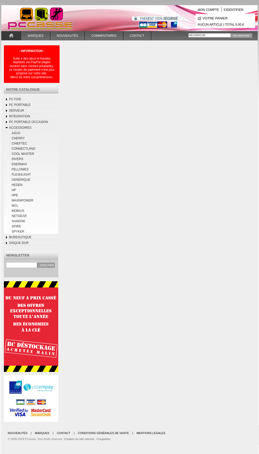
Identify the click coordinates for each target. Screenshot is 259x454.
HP (14, 190)
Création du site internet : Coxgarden (87, 439)
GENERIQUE (21, 180)
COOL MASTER (23, 154)
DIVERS (17, 159)
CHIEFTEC (19, 143)
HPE (15, 195)
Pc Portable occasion (28, 122)
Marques (36, 36)
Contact (137, 36)
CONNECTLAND (23, 148)
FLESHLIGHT (21, 174)
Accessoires (20, 127)
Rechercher (241, 35)
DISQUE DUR (18, 243)
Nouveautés (67, 36)
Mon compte (208, 10)
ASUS (16, 133)
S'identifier (233, 10)
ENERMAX (19, 164)
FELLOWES (20, 169)
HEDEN (17, 185)
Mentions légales (150, 433)
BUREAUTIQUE (20, 237)
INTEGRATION (19, 116)
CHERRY (18, 138)
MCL (15, 205)
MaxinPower (22, 200)
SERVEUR (16, 110)
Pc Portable (20, 105)
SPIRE (16, 226)
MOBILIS (18, 211)
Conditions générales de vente (103, 433)
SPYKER (18, 231)
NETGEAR (19, 216)
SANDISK (18, 221)
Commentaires (103, 36)
